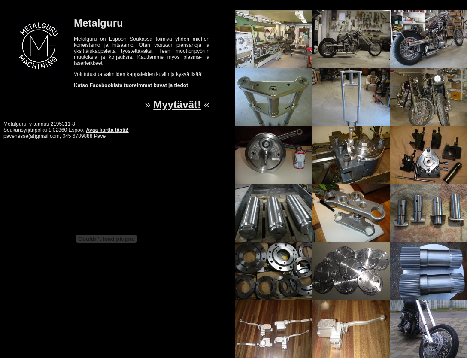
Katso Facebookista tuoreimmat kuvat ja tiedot (131, 85)
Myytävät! (177, 104)
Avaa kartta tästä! (107, 130)
